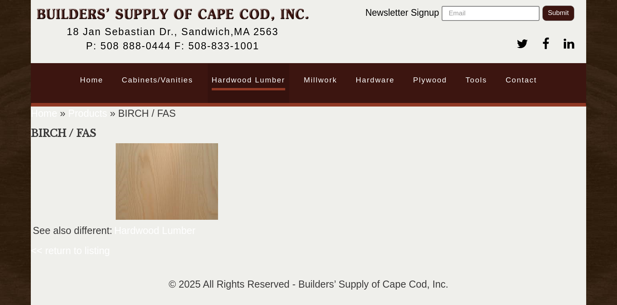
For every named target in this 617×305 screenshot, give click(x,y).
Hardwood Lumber (248, 80)
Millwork (320, 80)
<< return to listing (70, 250)
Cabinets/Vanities (157, 80)
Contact (521, 80)
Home (91, 80)
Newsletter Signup (452, 13)
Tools (476, 80)
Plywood (430, 80)
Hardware (375, 80)
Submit (558, 13)
